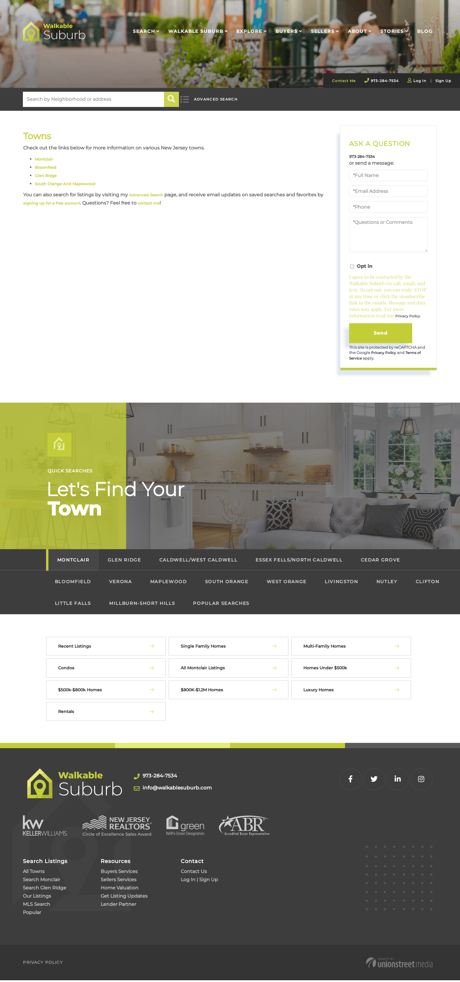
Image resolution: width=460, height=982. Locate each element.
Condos (66, 669)
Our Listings (37, 898)
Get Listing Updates (124, 898)
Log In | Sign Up (199, 881)
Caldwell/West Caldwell (198, 561)
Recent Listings (74, 648)
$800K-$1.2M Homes (202, 691)
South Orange (226, 583)
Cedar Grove (380, 561)
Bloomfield (48, 167)
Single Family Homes (203, 648)
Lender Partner (118, 906)
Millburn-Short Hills (142, 605)
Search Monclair (41, 881)
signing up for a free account (64, 203)
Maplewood (168, 583)
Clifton (427, 583)
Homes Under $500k (325, 669)
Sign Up (443, 81)
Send (381, 333)
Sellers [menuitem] (322, 31)
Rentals (66, 713)
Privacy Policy (407, 317)
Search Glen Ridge (44, 889)
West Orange (287, 583)
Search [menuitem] (144, 31)
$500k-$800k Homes (80, 691)
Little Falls (73, 605)
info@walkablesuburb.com (184, 789)
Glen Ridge (48, 175)
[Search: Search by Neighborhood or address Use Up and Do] (93, 99)
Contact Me (344, 81)
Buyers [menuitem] (286, 31)
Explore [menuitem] (249, 31)
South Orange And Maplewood (72, 183)
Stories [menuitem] (392, 31)
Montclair (46, 159)
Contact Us (194, 873)
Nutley (387, 583)
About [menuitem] (357, 31)
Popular (32, 914)
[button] (172, 99)
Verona (120, 583)
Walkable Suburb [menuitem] (195, 31)
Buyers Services (119, 873)
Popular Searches (221, 605)
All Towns (34, 873)
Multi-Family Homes (324, 648)
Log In (419, 81)
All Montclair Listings (203, 669)
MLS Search (36, 906)
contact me (170, 203)
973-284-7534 (385, 81)
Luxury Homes (318, 691)
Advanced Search (221, 99)
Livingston (341, 583)
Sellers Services (118, 881)
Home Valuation (119, 889)
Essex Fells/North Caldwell (299, 561)
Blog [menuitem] (425, 31)
